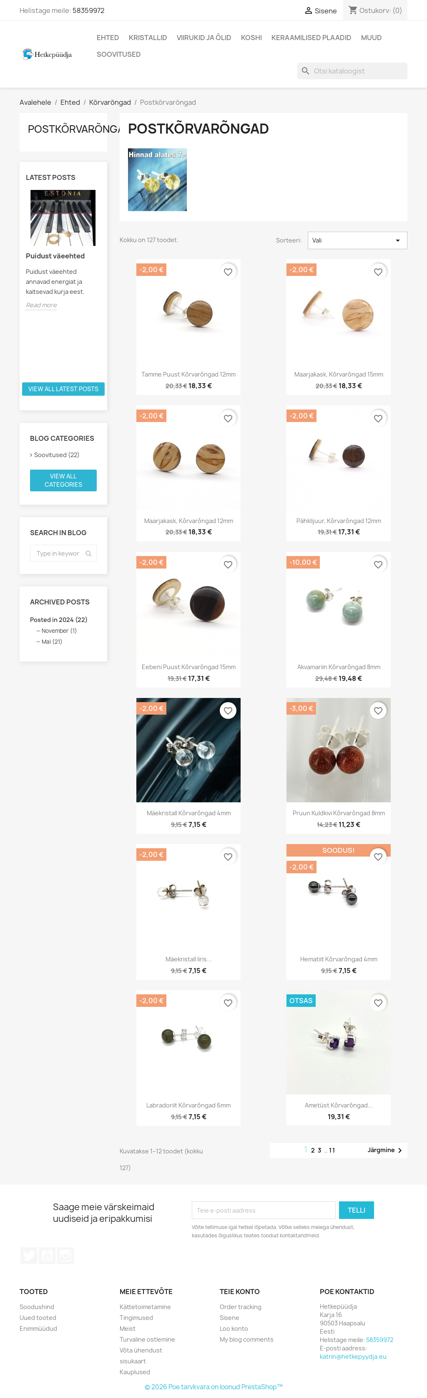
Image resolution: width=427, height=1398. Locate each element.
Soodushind (37, 1307)
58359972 (89, 10)
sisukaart (133, 1361)
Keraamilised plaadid (311, 37)
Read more (41, 305)
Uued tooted (38, 1318)
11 (332, 1150)
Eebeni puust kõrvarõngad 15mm (189, 667)
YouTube (47, 1255)
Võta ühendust (141, 1350)
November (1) (59, 631)
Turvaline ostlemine (147, 1339)
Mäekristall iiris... (189, 959)
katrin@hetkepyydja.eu (353, 1356)
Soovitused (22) (57, 455)
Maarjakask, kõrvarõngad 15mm (338, 374)
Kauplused (135, 1372)
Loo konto (234, 1328)
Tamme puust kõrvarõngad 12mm (188, 374)
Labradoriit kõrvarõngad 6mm (188, 1105)
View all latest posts (63, 389)
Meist (128, 1328)
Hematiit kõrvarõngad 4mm (338, 959)
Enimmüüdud (38, 1328)
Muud (371, 37)
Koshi (251, 37)
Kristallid (148, 37)
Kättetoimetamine (145, 1307)
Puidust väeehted (55, 255)
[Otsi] (352, 71)
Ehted (108, 37)
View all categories (63, 480)
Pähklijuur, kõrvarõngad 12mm (338, 521)
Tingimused (136, 1318)
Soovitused (119, 54)
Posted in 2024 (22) (59, 620)
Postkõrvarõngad (79, 129)
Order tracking (240, 1307)
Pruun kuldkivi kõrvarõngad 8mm (339, 813)
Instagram (65, 1255)
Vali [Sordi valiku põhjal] (357, 240)
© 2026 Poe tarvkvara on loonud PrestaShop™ (214, 1387)
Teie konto (240, 1291)
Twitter (28, 1255)
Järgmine (386, 1150)
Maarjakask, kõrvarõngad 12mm (188, 521)
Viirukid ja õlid (204, 37)
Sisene (229, 1318)
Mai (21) (52, 641)
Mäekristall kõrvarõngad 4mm (189, 813)
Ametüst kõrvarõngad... (339, 1105)
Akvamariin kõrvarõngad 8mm (338, 667)
